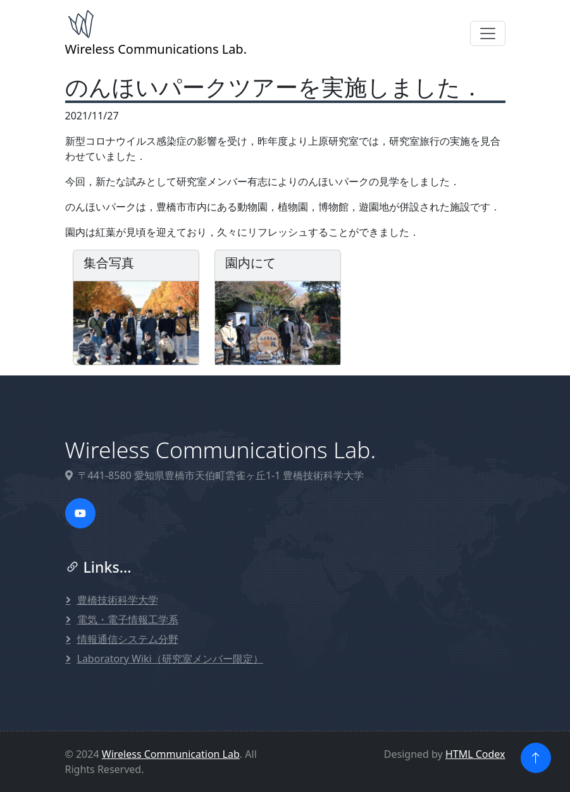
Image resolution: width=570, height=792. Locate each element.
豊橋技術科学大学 (117, 600)
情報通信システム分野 (127, 639)
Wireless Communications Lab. (156, 33)
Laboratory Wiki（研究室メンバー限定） (170, 659)
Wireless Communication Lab (171, 754)
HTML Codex (475, 754)
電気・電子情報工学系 (127, 619)
